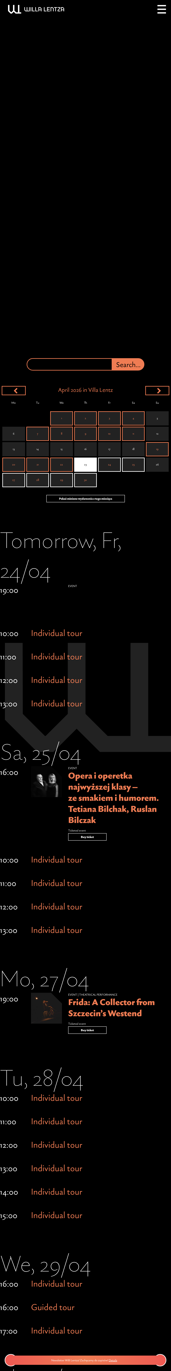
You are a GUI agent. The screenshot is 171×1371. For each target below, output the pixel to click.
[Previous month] (14, 390)
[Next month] (157, 390)
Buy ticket (87, 837)
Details (117, 1360)
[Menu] (161, 9)
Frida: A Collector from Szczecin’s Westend (111, 1007)
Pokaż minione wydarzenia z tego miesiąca (85, 498)
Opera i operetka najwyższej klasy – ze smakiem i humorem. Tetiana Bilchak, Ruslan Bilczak (113, 797)
